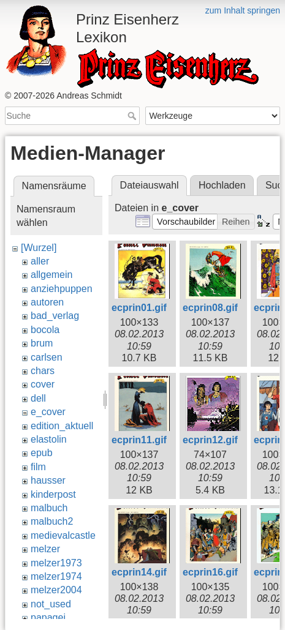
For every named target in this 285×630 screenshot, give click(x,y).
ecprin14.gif (139, 572)
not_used (51, 604)
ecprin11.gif (139, 440)
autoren (47, 302)
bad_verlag (55, 315)
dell (38, 398)
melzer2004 (56, 590)
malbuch (49, 508)
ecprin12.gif (210, 440)
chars (43, 371)
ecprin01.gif (139, 307)
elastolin (49, 439)
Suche (133, 115)
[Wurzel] (38, 247)
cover (43, 384)
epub (42, 453)
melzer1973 (56, 563)
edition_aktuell (62, 426)
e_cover (48, 412)
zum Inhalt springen (242, 10)
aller (40, 261)
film (38, 467)
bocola (45, 329)
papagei (48, 617)
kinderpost (53, 494)
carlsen (47, 357)
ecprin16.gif (210, 572)
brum (42, 343)
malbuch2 (52, 521)
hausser (48, 480)
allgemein (51, 274)
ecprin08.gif (210, 307)
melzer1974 (56, 576)
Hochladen (222, 185)
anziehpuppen (62, 288)
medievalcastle (63, 535)
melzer (45, 549)
